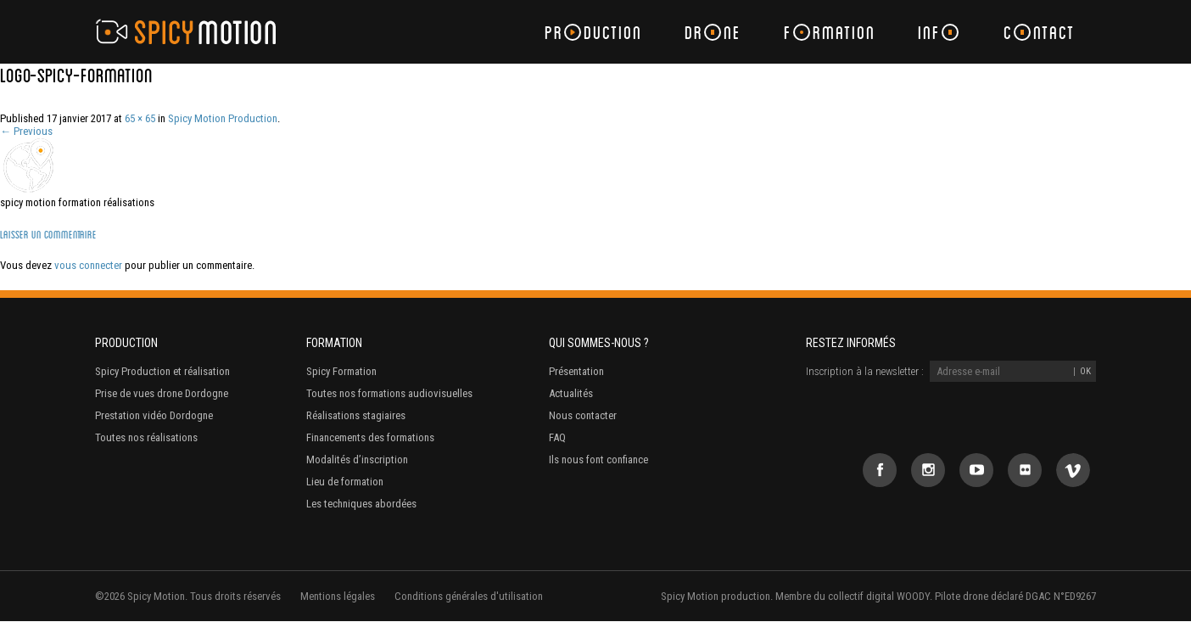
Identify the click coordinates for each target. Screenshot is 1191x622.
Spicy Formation (341, 371)
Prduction (593, 31)
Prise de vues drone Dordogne (161, 393)
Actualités (571, 393)
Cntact (1039, 31)
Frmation (829, 31)
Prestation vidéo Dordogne (154, 415)
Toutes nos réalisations (146, 437)
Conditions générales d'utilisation (468, 596)
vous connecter (88, 265)
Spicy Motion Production (222, 118)
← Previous (26, 131)
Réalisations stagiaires (355, 415)
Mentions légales (337, 596)
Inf (938, 31)
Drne (713, 31)
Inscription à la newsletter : (865, 371)
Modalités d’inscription (357, 459)
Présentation (576, 371)
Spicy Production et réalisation (162, 371)
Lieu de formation (344, 481)
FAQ (557, 437)
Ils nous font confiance (598, 459)
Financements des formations (370, 437)
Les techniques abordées (361, 503)
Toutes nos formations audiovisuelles (389, 393)
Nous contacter (583, 415)
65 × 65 (140, 118)
